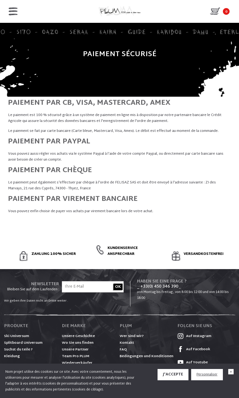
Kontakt (127, 343)
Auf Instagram (194, 336)
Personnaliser (207, 375)
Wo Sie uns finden (78, 343)
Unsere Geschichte (78, 336)
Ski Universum (16, 336)
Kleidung (12, 356)
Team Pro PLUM (75, 356)
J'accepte (173, 374)
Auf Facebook (193, 349)
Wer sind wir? (132, 336)
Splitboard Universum (23, 343)
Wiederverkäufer (77, 363)
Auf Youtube (192, 362)
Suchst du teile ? (18, 349)
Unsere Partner (75, 349)
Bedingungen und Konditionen (146, 356)
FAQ (123, 349)
